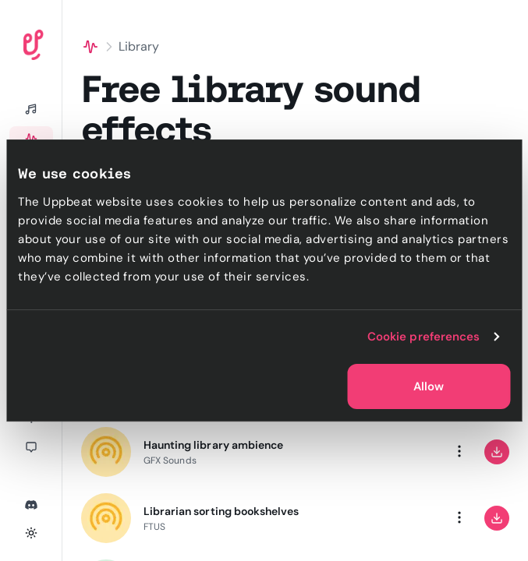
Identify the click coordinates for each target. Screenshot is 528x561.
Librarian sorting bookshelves (221, 511)
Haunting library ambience (213, 445)
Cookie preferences (423, 336)
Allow (428, 386)
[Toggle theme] (31, 532)
